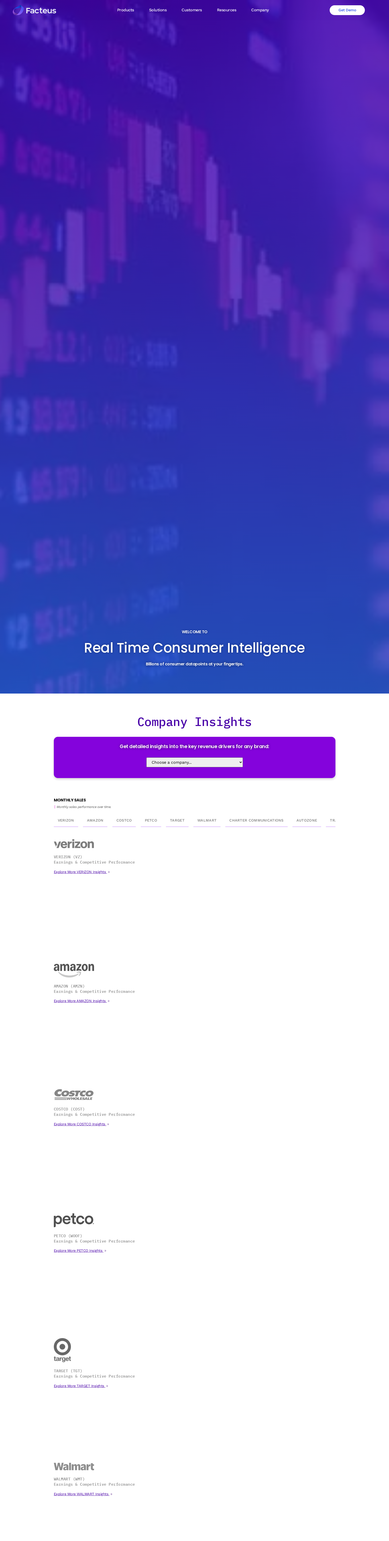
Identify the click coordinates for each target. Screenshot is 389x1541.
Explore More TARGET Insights (80, 1386)
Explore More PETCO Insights (79, 1251)
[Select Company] (194, 762)
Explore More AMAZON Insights (80, 1001)
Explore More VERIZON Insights (80, 872)
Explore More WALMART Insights (82, 1494)
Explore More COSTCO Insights (80, 1124)
